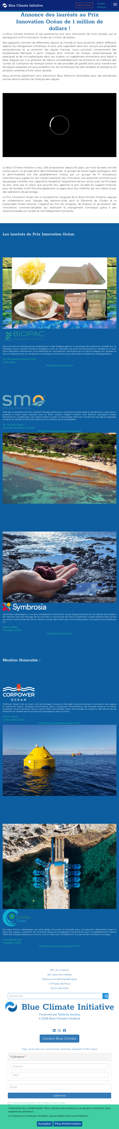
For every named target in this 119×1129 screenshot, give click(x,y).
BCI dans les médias (59, 974)
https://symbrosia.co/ (59, 633)
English (101, 3)
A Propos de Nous (59, 983)
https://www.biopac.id (59, 365)
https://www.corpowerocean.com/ (59, 723)
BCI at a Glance (59, 970)
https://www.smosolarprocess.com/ (59, 431)
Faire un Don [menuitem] (84, 5)
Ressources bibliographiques (59, 979)
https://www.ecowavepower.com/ (59, 946)
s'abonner (59, 1095)
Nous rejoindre (60, 988)
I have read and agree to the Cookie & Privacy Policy (37, 1103)
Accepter (44, 1123)
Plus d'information (68, 1123)
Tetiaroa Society (69, 1014)
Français (101, 7)
